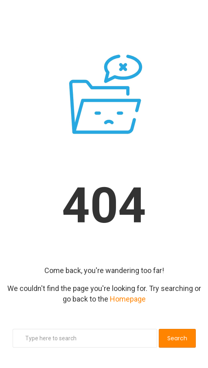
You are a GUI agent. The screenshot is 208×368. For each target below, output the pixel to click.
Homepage (128, 299)
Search (177, 338)
